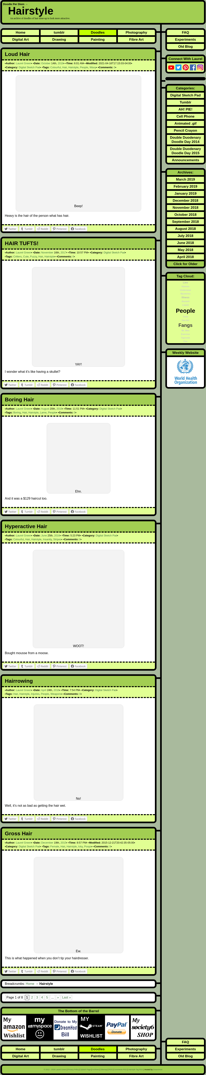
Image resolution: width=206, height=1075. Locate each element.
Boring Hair (19, 400)
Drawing (59, 39)
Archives (95, 1070)
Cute (26, 256)
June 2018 (185, 243)
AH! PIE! (185, 109)
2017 (63, 252)
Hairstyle (30, 11)
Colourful (55, 67)
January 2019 (185, 193)
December (47, 842)
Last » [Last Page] (66, 997)
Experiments (185, 39)
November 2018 (185, 207)
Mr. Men (185, 330)
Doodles (98, 32)
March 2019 (185, 179)
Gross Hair (18, 833)
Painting (98, 39)
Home (20, 32)
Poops (88, 846)
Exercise (185, 334)
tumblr (59, 32)
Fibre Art (136, 39)
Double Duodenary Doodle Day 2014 (185, 139)
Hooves (186, 286)
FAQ (185, 32)
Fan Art (185, 320)
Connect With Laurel (185, 59)
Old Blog (185, 46)
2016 (59, 408)
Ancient (185, 301)
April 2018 (185, 257)
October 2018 (185, 215)
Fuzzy (33, 256)
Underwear (185, 290)
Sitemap (104, 1070)
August (45, 408)
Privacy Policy (73, 1070)
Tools (185, 316)
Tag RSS (135, 1070)
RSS (110, 1070)
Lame (43, 412)
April (43, 690)
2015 (63, 842)
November (47, 252)
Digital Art (20, 39)
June (44, 535)
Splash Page (85, 1070)
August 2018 (185, 229)
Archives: (186, 172)
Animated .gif (185, 123)
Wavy (93, 67)
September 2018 (185, 222)
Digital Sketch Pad (29, 67)
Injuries (35, 693)
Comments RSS (120, 1070)
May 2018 (185, 250)
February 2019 (185, 186)
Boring (17, 412)
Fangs (185, 325)
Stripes (57, 539)
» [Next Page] (58, 997)
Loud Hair (17, 54)
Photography (136, 32)
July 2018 (185, 236)
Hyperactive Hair (26, 526)
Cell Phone (185, 116)
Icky (80, 846)
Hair (64, 67)
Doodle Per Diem (13, 4)
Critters (17, 256)
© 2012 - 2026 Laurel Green (55, 1070)
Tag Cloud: (185, 276)
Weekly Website (185, 353)
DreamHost (157, 1070)
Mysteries (185, 293)
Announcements (185, 160)
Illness (186, 297)
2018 (61, 63)
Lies (185, 282)
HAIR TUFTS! (21, 243)
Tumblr (185, 102)
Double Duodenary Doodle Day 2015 (185, 151)
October (45, 63)
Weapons (56, 693)
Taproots (185, 338)
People (84, 67)
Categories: (185, 88)
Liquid (185, 305)
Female (54, 846)
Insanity (47, 539)
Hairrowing (19, 681)
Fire (185, 341)
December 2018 (185, 200)
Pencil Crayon (185, 130)
